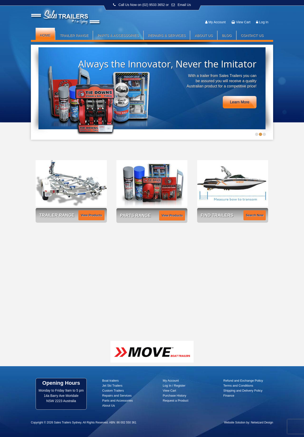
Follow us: (259, 13)
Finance (228, 395)
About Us (204, 35)
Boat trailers (110, 380)
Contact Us (252, 35)
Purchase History (174, 395)
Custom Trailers (113, 390)
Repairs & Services (167, 35)
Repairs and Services (117, 395)
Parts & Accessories (118, 35)
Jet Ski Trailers (112, 385)
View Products (91, 215)
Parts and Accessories (117, 400)
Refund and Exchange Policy (243, 380)
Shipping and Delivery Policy (242, 390)
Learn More (239, 102)
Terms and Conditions (238, 385)
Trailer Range (74, 35)
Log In (263, 22)
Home (45, 35)
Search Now (254, 215)
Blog (227, 35)
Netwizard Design (262, 422)
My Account (217, 22)
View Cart (243, 22)
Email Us (184, 5)
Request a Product (175, 400)
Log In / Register (174, 385)
